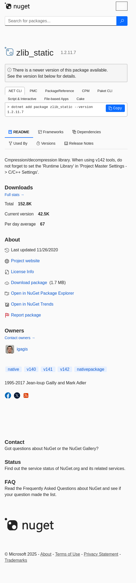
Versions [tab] (45, 143)
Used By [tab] (18, 143)
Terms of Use (67, 554)
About (45, 554)
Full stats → (14, 195)
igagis (22, 349)
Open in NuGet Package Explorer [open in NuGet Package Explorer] (42, 293)
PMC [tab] (33, 91)
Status (13, 462)
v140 (31, 369)
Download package (29, 282)
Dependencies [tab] (86, 132)
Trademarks (16, 560)
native (13, 369)
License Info (22, 271)
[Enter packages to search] (61, 21)
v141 (48, 369)
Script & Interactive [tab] (22, 99)
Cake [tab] (81, 99)
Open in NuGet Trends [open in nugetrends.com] (32, 304)
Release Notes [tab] (79, 143)
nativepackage (90, 369)
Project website (25, 261)
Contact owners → (20, 338)
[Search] (122, 21)
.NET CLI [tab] (15, 91)
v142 (64, 369)
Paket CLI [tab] (105, 91)
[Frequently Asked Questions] (10, 482)
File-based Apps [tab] (56, 99)
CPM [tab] (85, 91)
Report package (26, 315)
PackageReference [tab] (59, 91)
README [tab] (19, 132)
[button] (115, 108)
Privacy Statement (101, 554)
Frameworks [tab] (50, 132)
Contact (14, 442)
